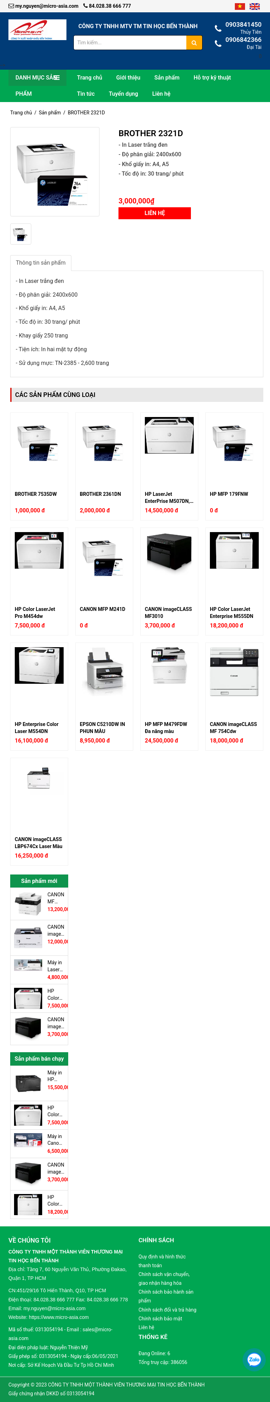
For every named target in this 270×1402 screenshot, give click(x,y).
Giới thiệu (128, 77)
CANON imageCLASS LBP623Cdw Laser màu (55, 930)
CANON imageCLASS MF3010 (168, 612)
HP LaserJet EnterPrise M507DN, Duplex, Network (167, 497)
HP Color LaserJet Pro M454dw (35, 612)
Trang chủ (89, 77)
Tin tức (86, 93)
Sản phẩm (167, 77)
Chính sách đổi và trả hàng (168, 1310)
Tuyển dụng (123, 93)
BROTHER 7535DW (36, 494)
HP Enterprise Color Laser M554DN (36, 727)
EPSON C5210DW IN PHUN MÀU (102, 727)
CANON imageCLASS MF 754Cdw (233, 727)
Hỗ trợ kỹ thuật (212, 77)
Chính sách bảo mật (160, 1318)
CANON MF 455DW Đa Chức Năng (55, 898)
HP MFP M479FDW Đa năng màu (166, 727)
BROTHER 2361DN (100, 494)
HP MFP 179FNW (229, 494)
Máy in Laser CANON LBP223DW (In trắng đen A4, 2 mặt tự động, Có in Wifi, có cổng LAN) (55, 966)
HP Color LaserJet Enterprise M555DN (231, 612)
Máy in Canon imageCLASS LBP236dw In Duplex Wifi (55, 1139)
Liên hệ (161, 93)
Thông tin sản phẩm (41, 262)
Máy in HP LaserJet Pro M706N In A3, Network (55, 1076)
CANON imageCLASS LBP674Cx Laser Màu (38, 842)
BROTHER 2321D (86, 112)
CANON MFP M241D (102, 609)
